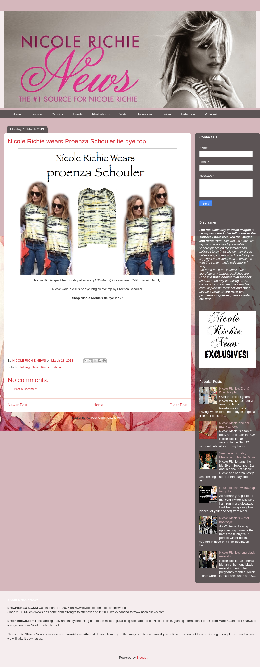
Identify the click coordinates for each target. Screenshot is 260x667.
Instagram (188, 114)
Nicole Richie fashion (46, 367)
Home (17, 114)
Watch (123, 114)
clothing (24, 367)
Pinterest (211, 114)
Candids (57, 114)
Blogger (142, 657)
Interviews (145, 114)
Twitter (166, 114)
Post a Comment (25, 389)
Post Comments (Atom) (107, 417)
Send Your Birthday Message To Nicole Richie (237, 455)
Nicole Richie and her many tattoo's (234, 425)
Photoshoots (101, 114)
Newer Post (17, 405)
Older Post (178, 405)
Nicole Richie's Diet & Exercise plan (234, 390)
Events (78, 114)
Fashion (36, 114)
